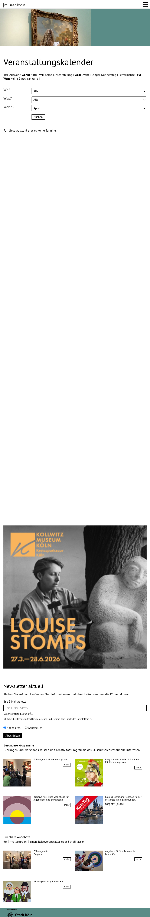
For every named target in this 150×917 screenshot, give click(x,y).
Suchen (38, 117)
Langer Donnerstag (104, 75)
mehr (66, 764)
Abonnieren (11, 727)
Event (86, 75)
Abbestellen (33, 727)
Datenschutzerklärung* (18, 713)
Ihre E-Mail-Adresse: (15, 701)
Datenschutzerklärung (27, 719)
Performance (127, 75)
